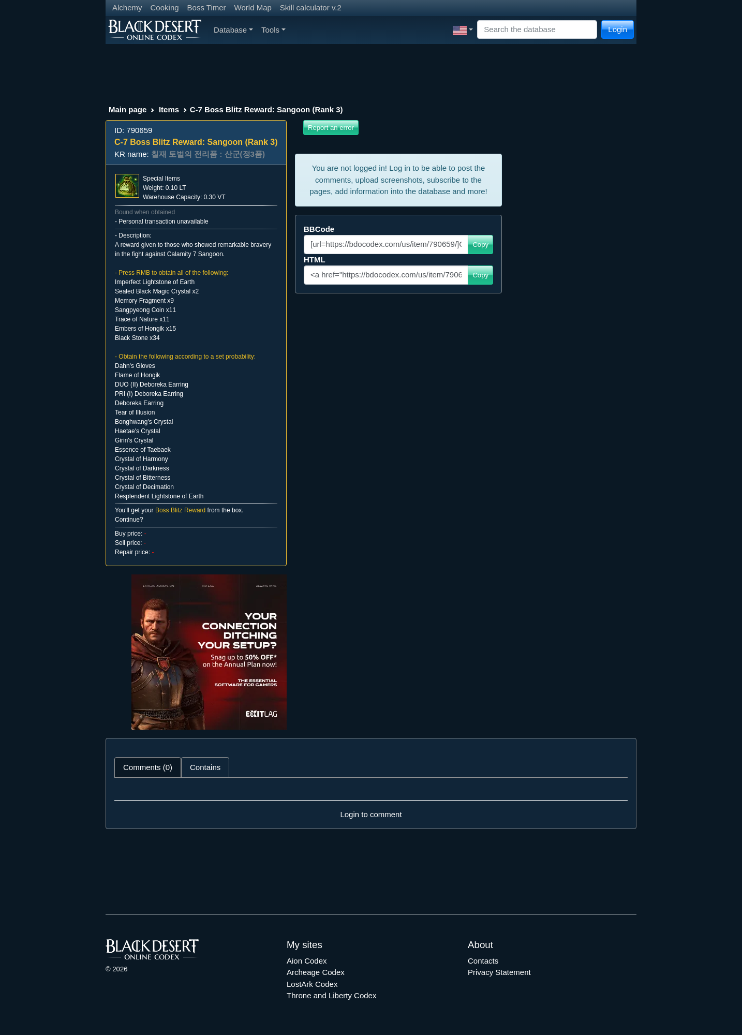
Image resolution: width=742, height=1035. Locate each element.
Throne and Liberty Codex (331, 995)
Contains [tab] (205, 767)
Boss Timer (206, 7)
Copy (480, 244)
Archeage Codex (316, 972)
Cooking (165, 7)
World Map (253, 7)
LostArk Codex (312, 984)
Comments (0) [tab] (147, 767)
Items (169, 109)
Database (233, 29)
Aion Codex (307, 960)
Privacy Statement (499, 972)
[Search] (537, 29)
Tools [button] (273, 29)
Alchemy (127, 7)
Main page (127, 109)
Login (617, 29)
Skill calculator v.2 (311, 7)
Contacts (483, 960)
